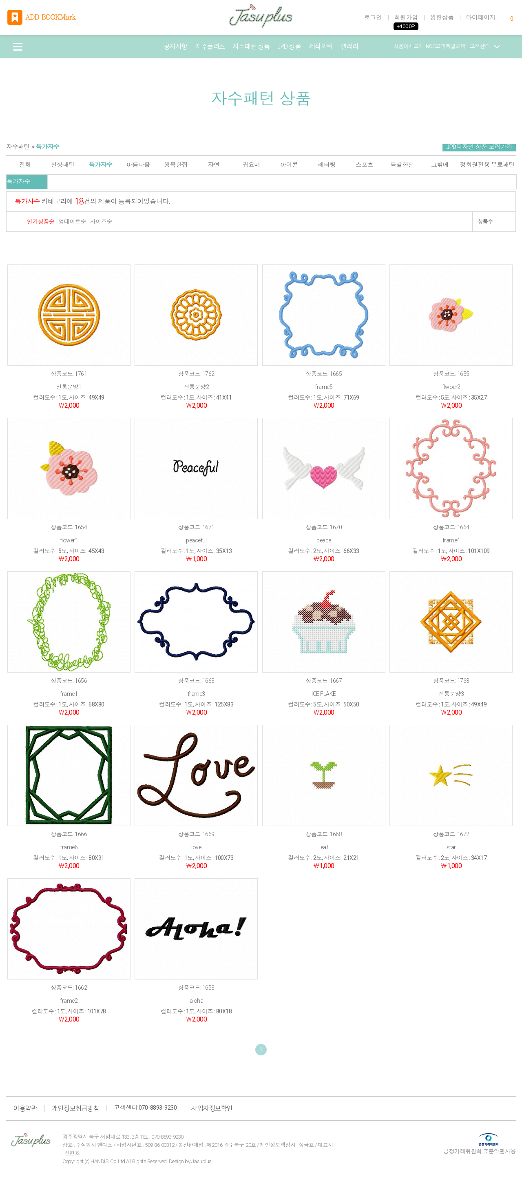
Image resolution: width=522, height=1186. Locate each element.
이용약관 (25, 1108)
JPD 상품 (289, 46)
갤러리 (349, 46)
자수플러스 (210, 46)
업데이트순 (72, 221)
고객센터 (485, 46)
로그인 (373, 17)
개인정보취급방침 (75, 1108)
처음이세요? (408, 46)
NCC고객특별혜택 (446, 46)
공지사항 (176, 46)
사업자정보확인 (212, 1108)
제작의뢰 (321, 46)
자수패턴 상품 (251, 46)
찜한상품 (442, 17)
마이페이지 (481, 17)
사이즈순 (101, 221)
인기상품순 (41, 221)
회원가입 (406, 17)
